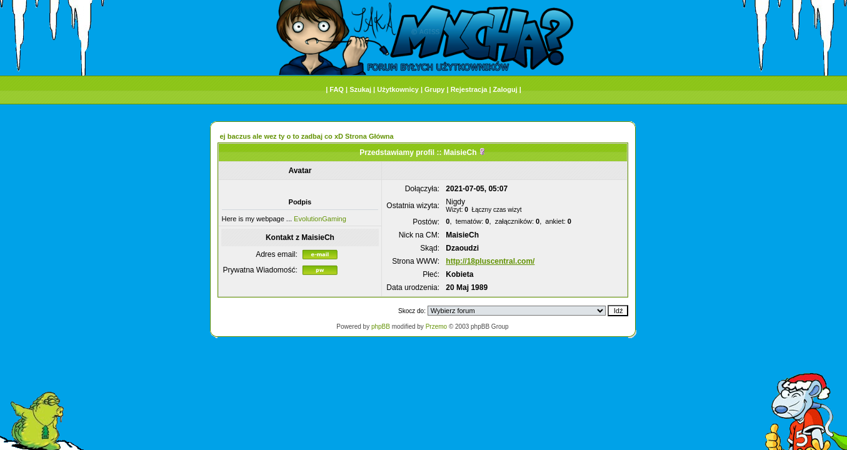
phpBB (380, 326)
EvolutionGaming (320, 218)
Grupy (434, 89)
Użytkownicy (398, 89)
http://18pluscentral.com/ (490, 261)
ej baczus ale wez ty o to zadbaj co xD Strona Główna (307, 136)
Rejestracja (469, 89)
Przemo (436, 326)
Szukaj (360, 89)
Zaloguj (505, 89)
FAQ (336, 89)
